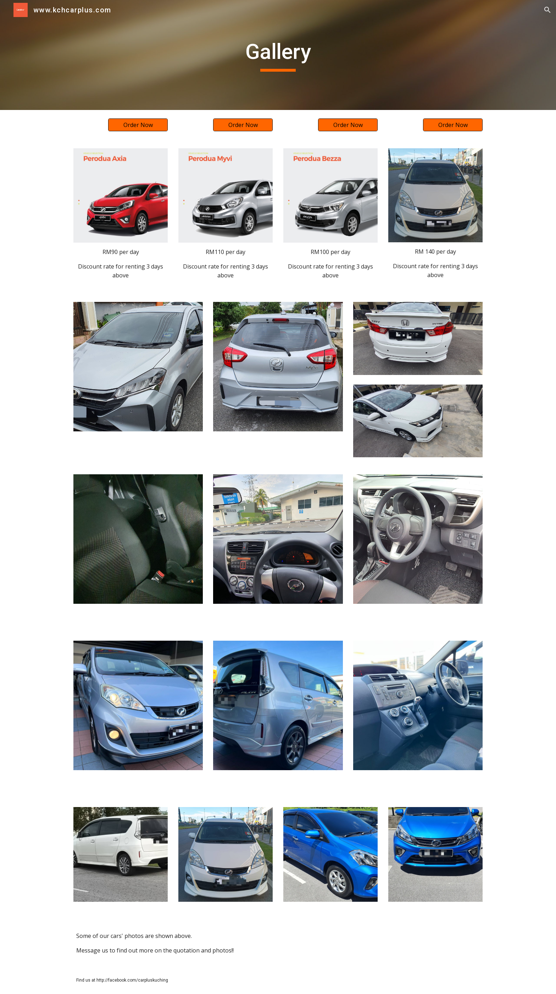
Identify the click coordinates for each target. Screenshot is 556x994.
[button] (547, 9)
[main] (278, 54)
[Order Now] (138, 124)
